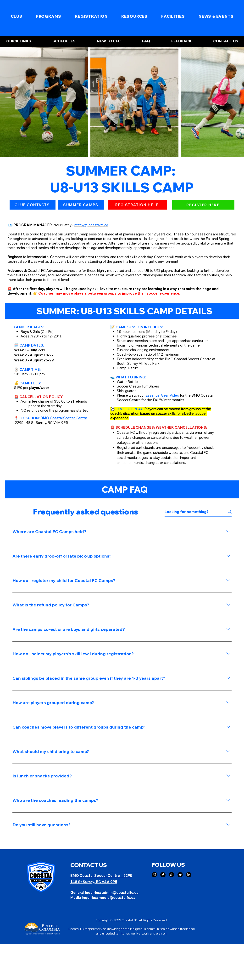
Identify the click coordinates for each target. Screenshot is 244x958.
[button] (16, 16)
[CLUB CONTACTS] (32, 205)
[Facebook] (163, 874)
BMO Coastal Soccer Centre (95, 875)
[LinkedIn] (188, 874)
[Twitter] (180, 874)
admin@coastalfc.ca (120, 892)
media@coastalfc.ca (117, 897)
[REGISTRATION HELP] (137, 205)
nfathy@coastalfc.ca (91, 225)
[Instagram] (154, 874)
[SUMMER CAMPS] (81, 205)
